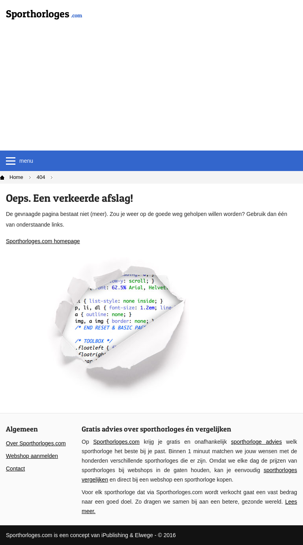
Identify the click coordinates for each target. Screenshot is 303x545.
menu (19, 161)
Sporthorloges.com (116, 442)
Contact (15, 468)
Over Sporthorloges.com (36, 443)
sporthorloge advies (256, 442)
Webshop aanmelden (32, 456)
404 (41, 177)
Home (16, 177)
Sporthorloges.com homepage (43, 241)
